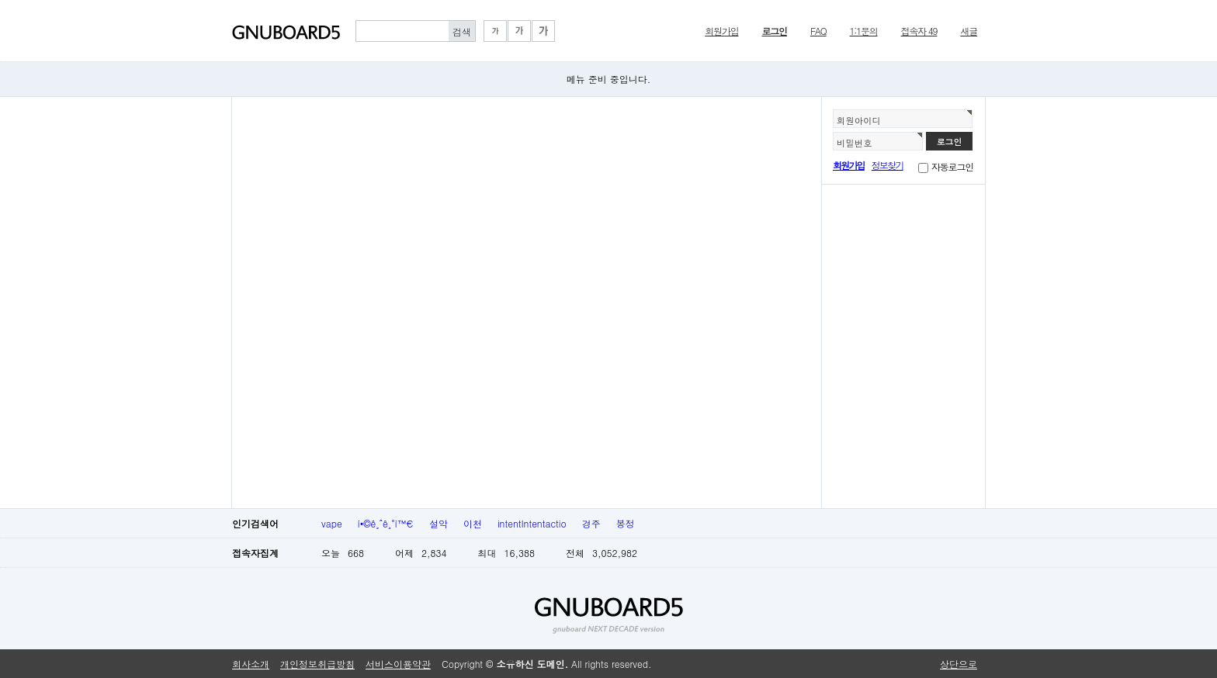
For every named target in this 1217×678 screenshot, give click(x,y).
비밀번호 (854, 143)
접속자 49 (919, 30)
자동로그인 (952, 166)
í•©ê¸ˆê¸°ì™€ (386, 523)
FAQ (818, 30)
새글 (968, 30)
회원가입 (721, 30)
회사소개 (250, 663)
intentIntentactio (532, 523)
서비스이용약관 (398, 663)
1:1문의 (864, 30)
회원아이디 (859, 120)
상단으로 (958, 663)
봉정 (625, 523)
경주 (591, 523)
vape (331, 523)
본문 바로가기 (0, 0)
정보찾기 (887, 164)
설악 (438, 523)
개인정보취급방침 (317, 663)
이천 (472, 523)
